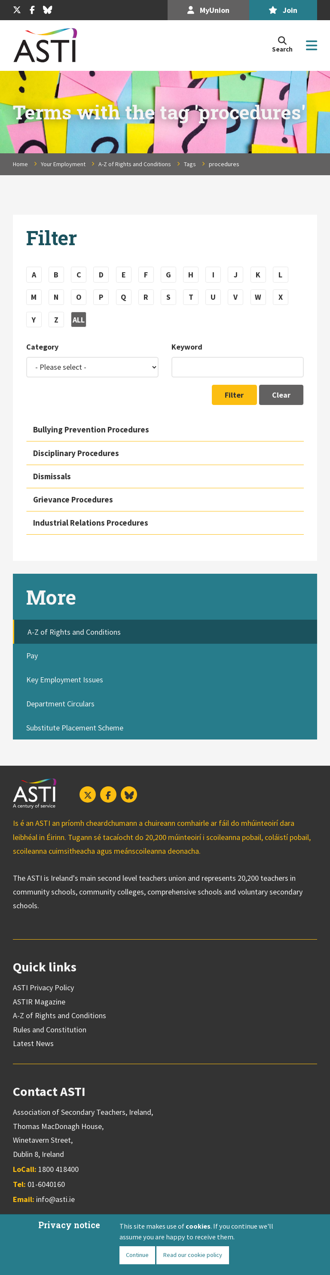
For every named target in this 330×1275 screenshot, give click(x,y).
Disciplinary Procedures (76, 453)
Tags (190, 164)
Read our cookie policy (192, 1255)
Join (283, 10)
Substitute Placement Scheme (74, 728)
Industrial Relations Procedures (90, 522)
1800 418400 (58, 1169)
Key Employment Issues (64, 680)
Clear (281, 395)
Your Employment (63, 164)
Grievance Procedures (73, 499)
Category (42, 347)
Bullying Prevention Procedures (91, 429)
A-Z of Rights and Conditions (134, 164)
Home (20, 164)
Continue (137, 1255)
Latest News (33, 1043)
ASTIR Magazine (39, 1002)
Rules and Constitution (49, 1030)
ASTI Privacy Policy (43, 987)
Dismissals (52, 476)
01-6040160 (46, 1184)
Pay (32, 655)
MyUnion (208, 10)
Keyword (186, 347)
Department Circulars (60, 704)
